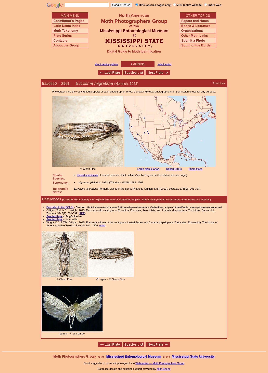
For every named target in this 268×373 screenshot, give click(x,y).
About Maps (195, 168)
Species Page (54, 216)
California (138, 64)
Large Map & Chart (148, 168)
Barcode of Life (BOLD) (59, 207)
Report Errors (174, 168)
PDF (82, 213)
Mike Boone (164, 368)
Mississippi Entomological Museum (133, 356)
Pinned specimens (87, 175)
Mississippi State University (193, 356)
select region (164, 64)
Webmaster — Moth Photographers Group (159, 363)
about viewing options (106, 64)
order (102, 225)
